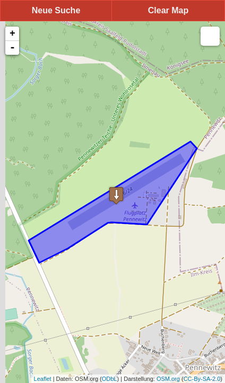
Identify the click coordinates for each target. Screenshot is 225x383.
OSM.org (168, 379)
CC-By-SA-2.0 (202, 379)
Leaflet (42, 379)
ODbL (109, 379)
